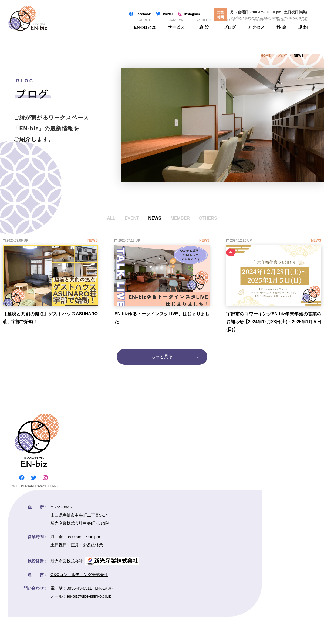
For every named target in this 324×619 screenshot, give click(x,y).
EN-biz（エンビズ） (39, 24)
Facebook (143, 14)
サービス (175, 32)
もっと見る (162, 357)
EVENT (132, 218)
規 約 (303, 32)
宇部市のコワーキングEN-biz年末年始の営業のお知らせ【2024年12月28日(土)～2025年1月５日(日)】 (273, 322)
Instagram (192, 14)
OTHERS (208, 218)
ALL (111, 218)
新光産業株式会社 (94, 563)
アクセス (256, 32)
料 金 (281, 32)
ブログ (229, 32)
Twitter (168, 14)
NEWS (154, 218)
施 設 (203, 32)
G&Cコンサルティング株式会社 (79, 577)
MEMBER (180, 218)
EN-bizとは (145, 32)
